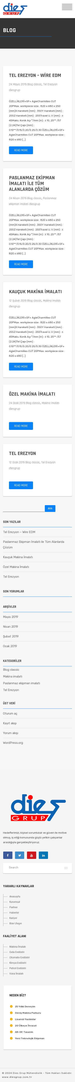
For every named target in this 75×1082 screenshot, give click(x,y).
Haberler (14, 912)
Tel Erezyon (50, 84)
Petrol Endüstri (17, 968)
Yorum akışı (10, 733)
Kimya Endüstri (17, 963)
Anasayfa (14, 896)
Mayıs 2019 (10, 617)
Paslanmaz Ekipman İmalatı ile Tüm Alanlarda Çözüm (32, 184)
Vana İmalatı (16, 973)
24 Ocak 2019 (17, 403)
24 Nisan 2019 (17, 198)
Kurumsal (14, 902)
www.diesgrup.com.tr (17, 1077)
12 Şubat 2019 (17, 301)
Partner (13, 907)
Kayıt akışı (10, 723)
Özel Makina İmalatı (32, 394)
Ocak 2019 (10, 646)
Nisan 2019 (10, 626)
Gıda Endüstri (16, 952)
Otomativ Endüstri (19, 957)
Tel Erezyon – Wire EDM (35, 75)
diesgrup (14, 90)
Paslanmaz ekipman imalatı (21, 683)
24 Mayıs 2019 (18, 84)
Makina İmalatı (17, 947)
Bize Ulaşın (15, 923)
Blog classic (34, 84)
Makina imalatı (52, 301)
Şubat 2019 (11, 636)
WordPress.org (13, 743)
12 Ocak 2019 (17, 462)
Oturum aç (10, 713)
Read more (21, 150)
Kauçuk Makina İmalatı (35, 292)
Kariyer (13, 918)
